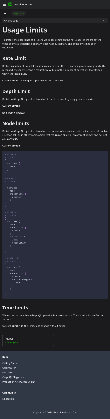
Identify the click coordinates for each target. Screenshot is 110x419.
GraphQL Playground (13, 377)
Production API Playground (18, 381)
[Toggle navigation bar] (4, 4)
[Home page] (5, 13)
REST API (7, 372)
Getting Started (10, 363)
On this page (11, 20)
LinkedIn (8, 398)
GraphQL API (9, 367)
